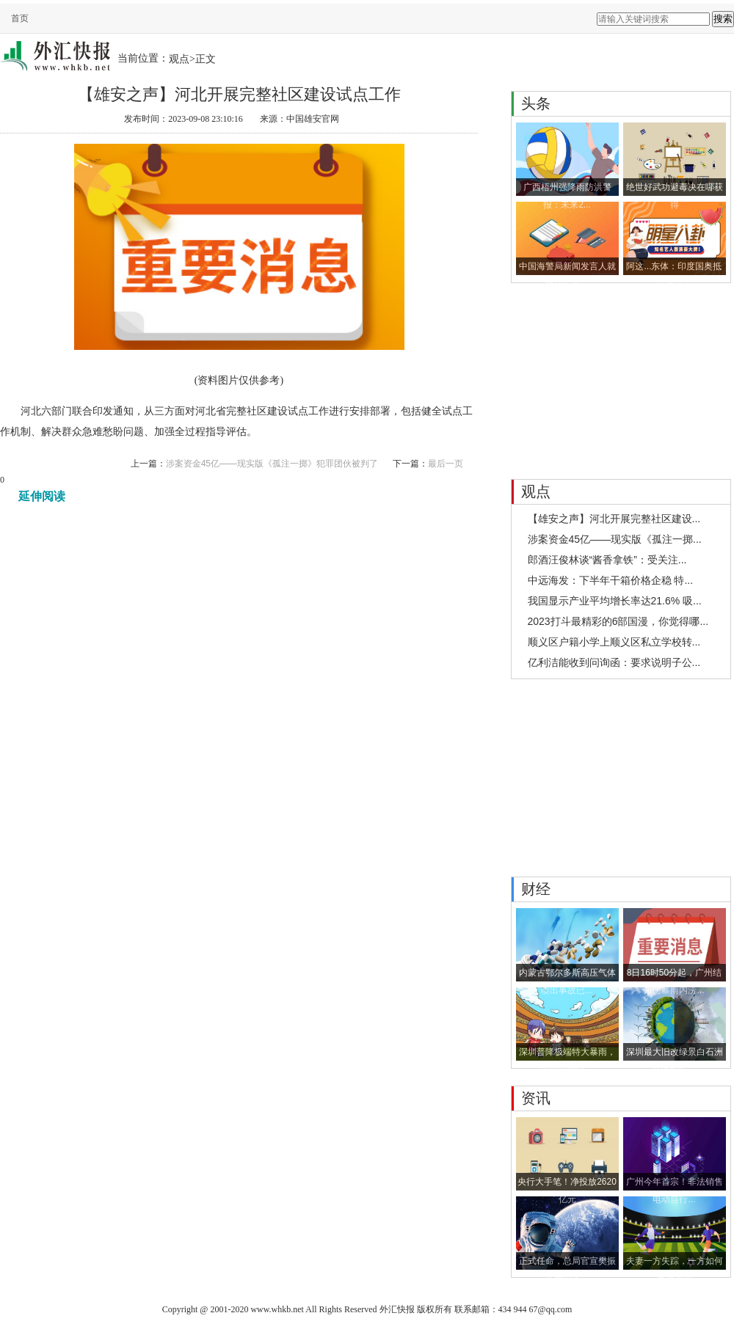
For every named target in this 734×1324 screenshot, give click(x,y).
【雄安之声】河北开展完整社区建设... (614, 518)
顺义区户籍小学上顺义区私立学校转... (614, 642)
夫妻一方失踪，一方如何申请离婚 (674, 1263)
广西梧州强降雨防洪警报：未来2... (567, 189)
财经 (535, 889)
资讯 (535, 1098)
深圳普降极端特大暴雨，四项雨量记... (567, 1054)
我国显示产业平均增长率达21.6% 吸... (615, 601)
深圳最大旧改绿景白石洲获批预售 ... (674, 1054)
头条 (535, 103)
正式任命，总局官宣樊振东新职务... (567, 1263)
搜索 (723, 18)
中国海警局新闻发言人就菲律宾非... (567, 268)
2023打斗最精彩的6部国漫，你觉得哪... (618, 621)
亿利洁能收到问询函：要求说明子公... (614, 662)
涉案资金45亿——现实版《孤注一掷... (615, 539)
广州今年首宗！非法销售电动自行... (674, 1183)
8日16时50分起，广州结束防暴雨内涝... (674, 974)
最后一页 (445, 463)
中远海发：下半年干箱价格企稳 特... (611, 580)
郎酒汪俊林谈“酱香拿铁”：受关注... (607, 560)
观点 (179, 59)
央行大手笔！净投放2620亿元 (567, 1183)
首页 (20, 18)
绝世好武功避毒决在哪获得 (674, 189)
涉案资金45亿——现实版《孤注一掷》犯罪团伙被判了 (272, 463)
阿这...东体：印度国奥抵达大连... (674, 268)
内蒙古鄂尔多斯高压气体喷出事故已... (567, 974)
